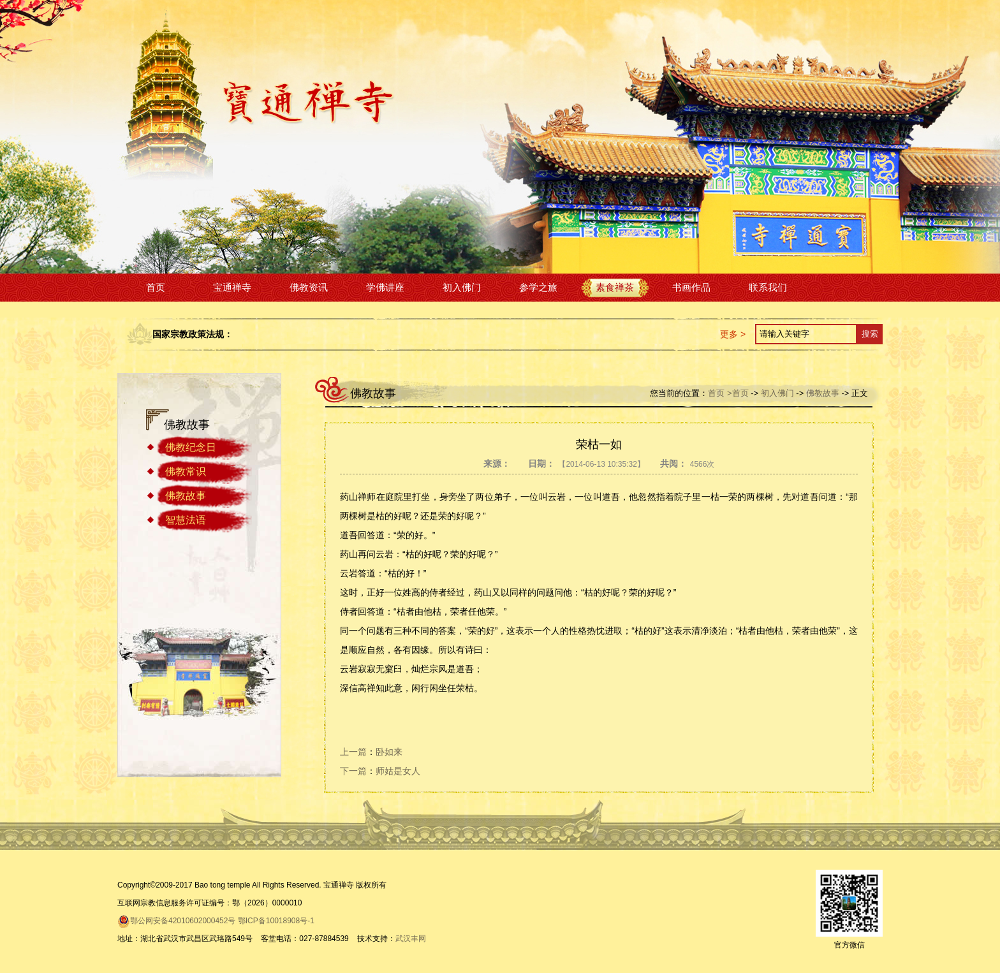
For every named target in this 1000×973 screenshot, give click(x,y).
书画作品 (691, 287)
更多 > (733, 334)
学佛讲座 (385, 287)
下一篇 (353, 771)
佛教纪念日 (190, 447)
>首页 (738, 393)
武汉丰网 (410, 938)
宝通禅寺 (232, 287)
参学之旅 (538, 287)
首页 (155, 287)
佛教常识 (185, 471)
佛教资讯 (309, 287)
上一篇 (353, 752)
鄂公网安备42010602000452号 (176, 920)
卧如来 (389, 752)
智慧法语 (185, 520)
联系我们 (768, 287)
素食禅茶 (615, 287)
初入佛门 (462, 287)
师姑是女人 (398, 771)
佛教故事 (185, 495)
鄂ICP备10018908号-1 (276, 920)
